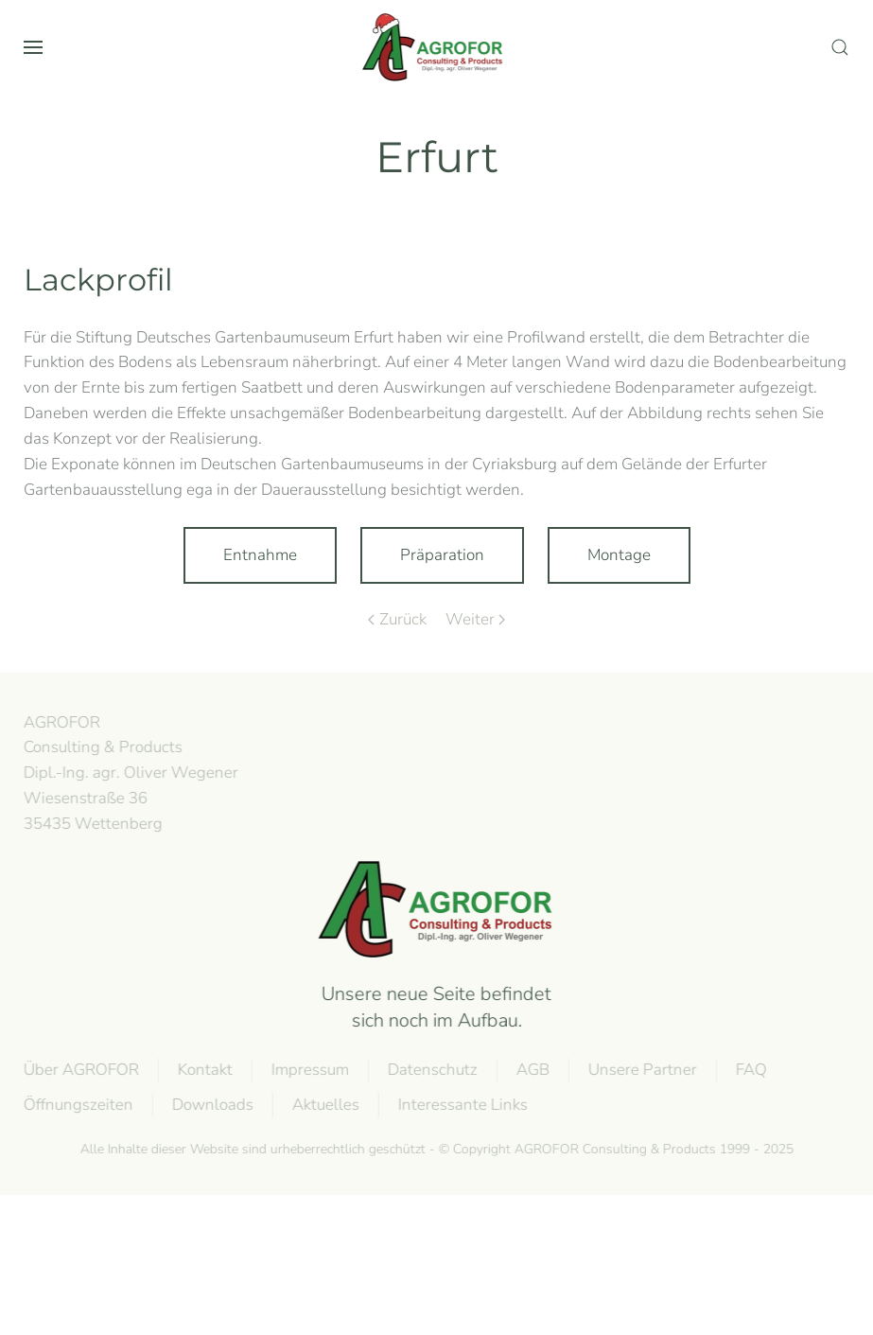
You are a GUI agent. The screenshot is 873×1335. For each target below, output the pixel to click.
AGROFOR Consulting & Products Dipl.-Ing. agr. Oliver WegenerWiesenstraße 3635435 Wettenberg (129, 772)
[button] (33, 47)
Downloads (211, 1104)
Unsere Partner (640, 1069)
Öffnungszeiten (76, 1104)
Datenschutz (431, 1069)
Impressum (308, 1069)
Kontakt (203, 1069)
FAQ (749, 1069)
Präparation (442, 555)
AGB (531, 1069)
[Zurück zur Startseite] (437, 47)
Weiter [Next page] (475, 619)
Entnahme (260, 555)
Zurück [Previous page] (397, 619)
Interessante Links (461, 1104)
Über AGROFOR (79, 1069)
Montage (619, 555)
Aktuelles (324, 1104)
